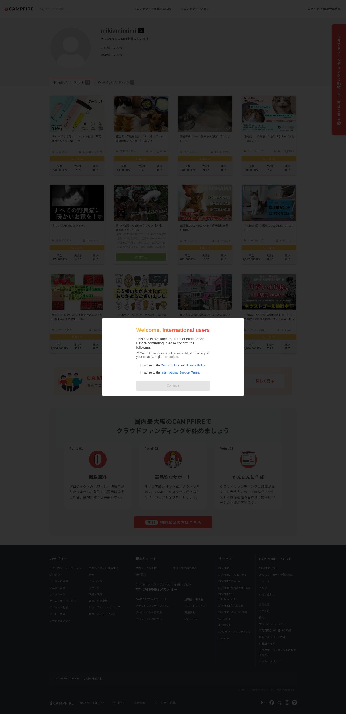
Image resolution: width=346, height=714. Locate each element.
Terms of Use (170, 365)
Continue (173, 385)
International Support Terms (180, 372)
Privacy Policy (195, 365)
